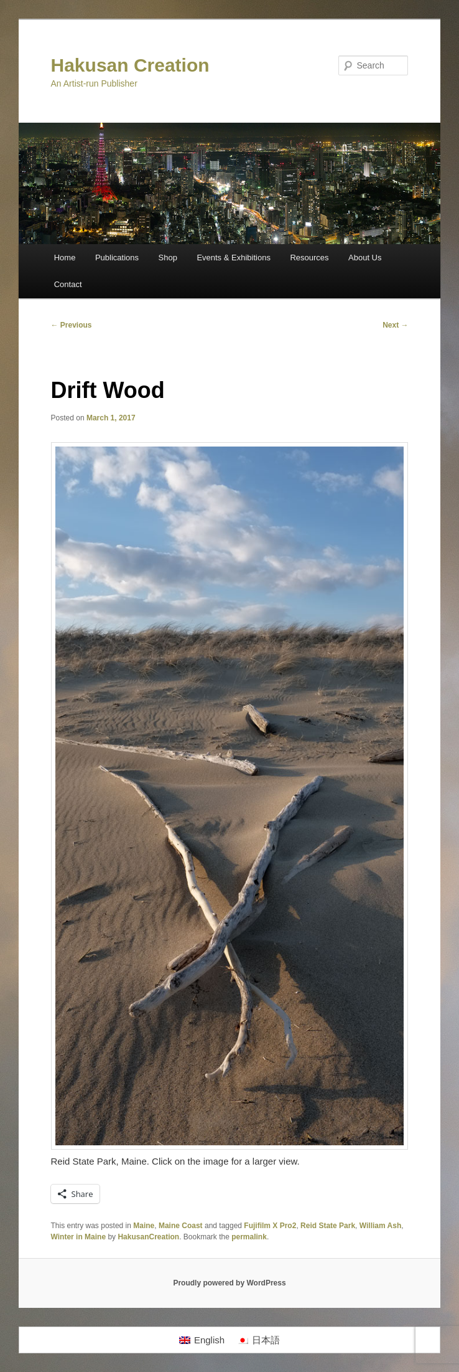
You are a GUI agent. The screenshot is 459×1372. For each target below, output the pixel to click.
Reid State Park (327, 1225)
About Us (364, 257)
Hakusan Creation (130, 65)
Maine (143, 1225)
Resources (309, 257)
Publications (117, 257)
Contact (68, 284)
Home (65, 257)
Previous (71, 325)
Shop (168, 257)
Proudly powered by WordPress (229, 1283)
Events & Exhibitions (234, 257)
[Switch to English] (202, 1340)
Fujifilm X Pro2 (270, 1225)
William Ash (380, 1225)
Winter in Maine (78, 1236)
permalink (249, 1236)
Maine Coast (181, 1225)
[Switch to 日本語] (258, 1340)
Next (395, 325)
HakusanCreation (148, 1236)
